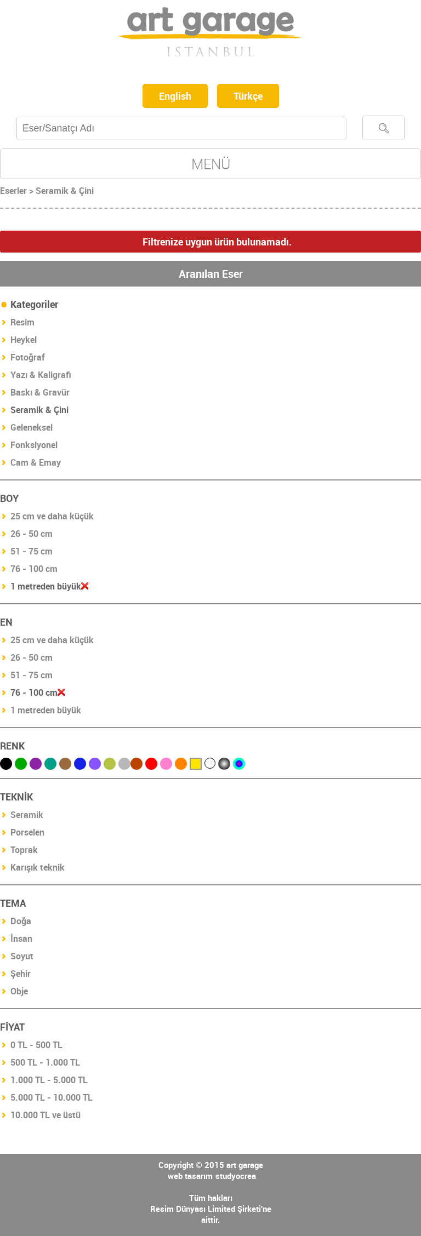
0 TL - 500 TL (36, 1045)
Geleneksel (31, 427)
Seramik (26, 815)
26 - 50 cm (31, 534)
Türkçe (248, 95)
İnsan (21, 938)
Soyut (21, 956)
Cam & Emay (35, 462)
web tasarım (190, 1175)
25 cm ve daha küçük (52, 516)
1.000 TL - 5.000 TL (49, 1080)
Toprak (24, 850)
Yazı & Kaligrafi (40, 375)
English (175, 95)
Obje (19, 991)
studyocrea (235, 1175)
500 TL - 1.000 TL (45, 1062)
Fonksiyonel (34, 445)
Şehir (20, 974)
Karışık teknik (37, 867)
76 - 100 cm (34, 569)
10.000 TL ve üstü (45, 1115)
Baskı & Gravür (40, 392)
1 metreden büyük (45, 710)
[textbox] (181, 128)
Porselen (27, 832)
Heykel (23, 340)
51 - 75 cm (31, 551)
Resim (22, 322)
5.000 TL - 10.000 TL (51, 1097)
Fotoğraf (27, 357)
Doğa (20, 921)
